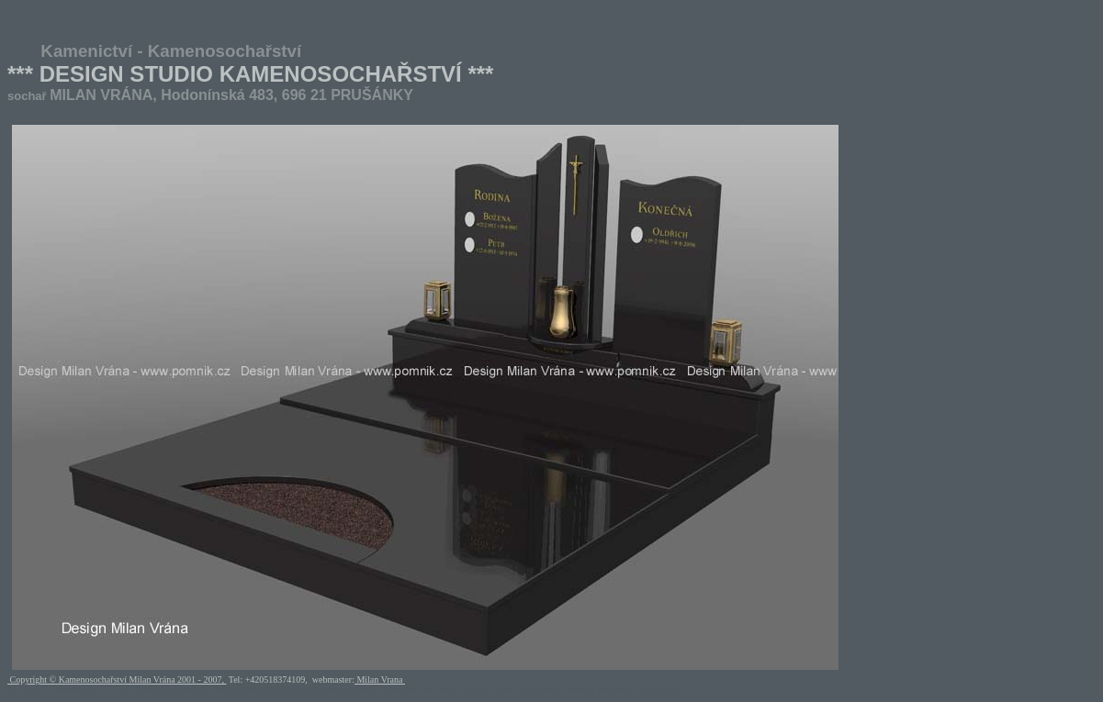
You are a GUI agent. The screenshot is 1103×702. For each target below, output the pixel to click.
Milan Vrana (380, 679)
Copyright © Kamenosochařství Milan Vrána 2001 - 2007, (116, 679)
